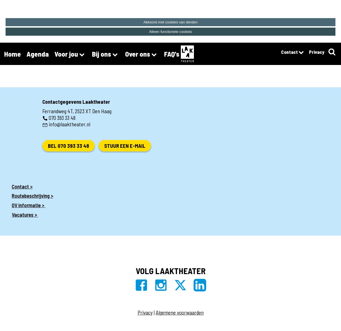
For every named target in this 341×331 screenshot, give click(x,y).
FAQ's (171, 54)
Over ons (142, 55)
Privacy (316, 52)
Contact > (22, 186)
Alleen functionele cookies (170, 32)
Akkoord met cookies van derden (170, 22)
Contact (292, 52)
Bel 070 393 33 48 (68, 145)
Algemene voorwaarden (180, 312)
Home (12, 54)
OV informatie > (28, 205)
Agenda (37, 54)
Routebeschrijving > (32, 195)
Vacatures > (25, 214)
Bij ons (106, 55)
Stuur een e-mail (124, 145)
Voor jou (70, 55)
